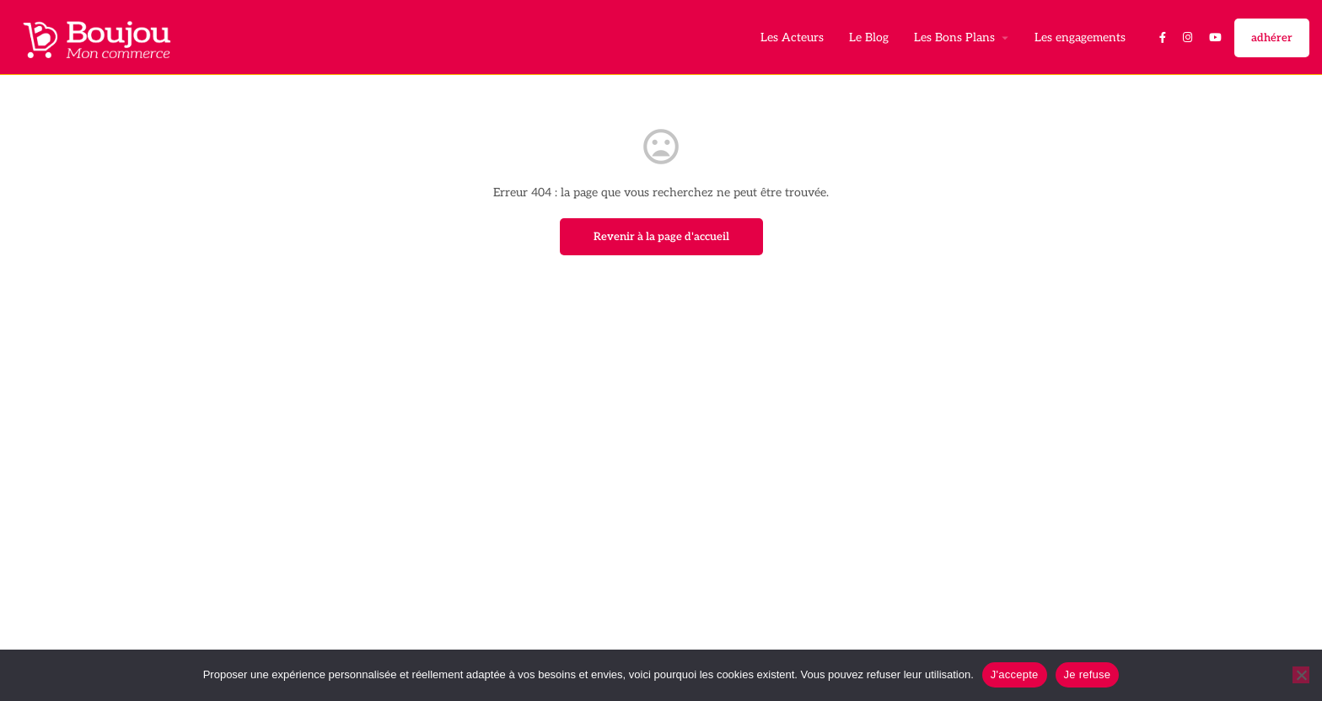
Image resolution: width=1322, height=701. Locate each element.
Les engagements (1080, 37)
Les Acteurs (792, 37)
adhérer (1271, 38)
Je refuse (1087, 674)
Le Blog (869, 37)
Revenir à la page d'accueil (661, 236)
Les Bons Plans (954, 37)
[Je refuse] (1300, 674)
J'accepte (1015, 674)
